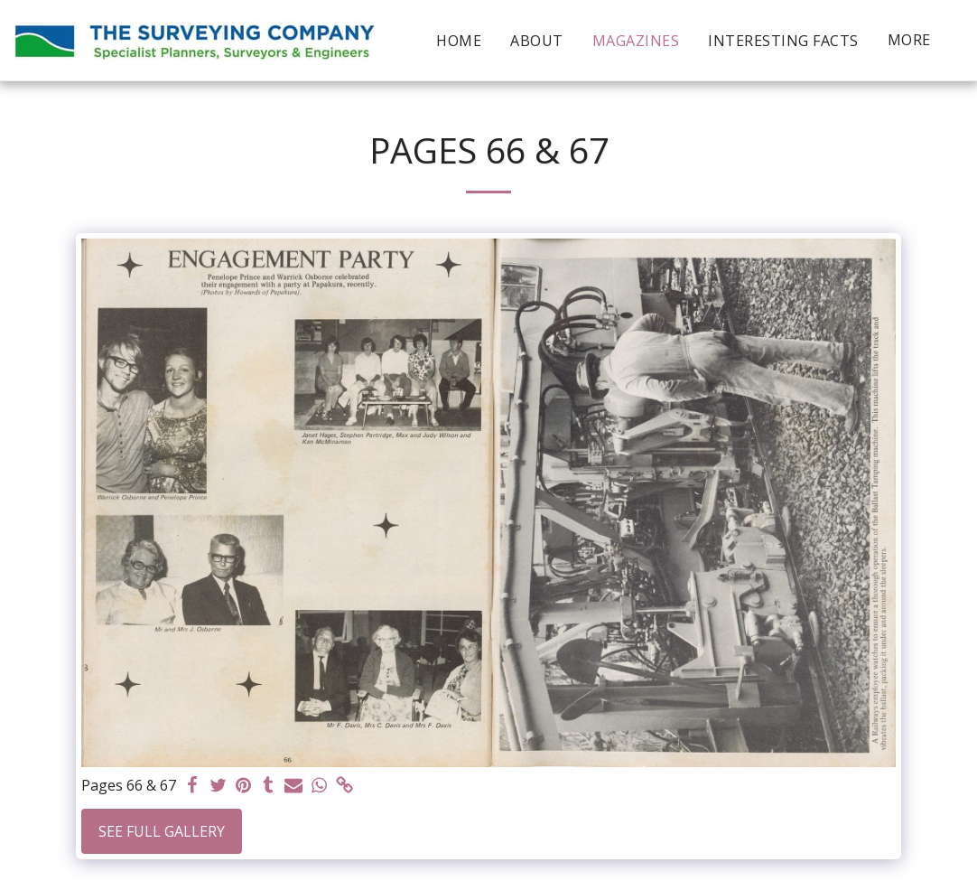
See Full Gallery (161, 831)
